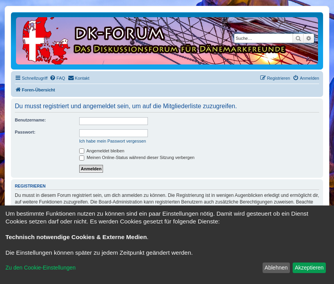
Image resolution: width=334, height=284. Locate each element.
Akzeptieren (309, 267)
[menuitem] (57, 78)
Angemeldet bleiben (101, 150)
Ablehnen (276, 267)
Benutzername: (30, 120)
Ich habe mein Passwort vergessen (112, 141)
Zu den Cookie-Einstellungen (40, 267)
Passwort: (25, 132)
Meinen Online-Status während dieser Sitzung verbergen (136, 157)
